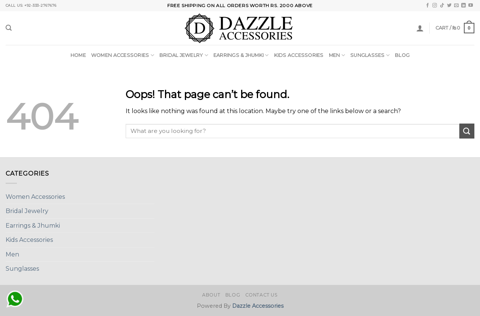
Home (78, 55)
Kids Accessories (299, 55)
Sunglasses (370, 55)
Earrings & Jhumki (241, 55)
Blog (402, 55)
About (211, 295)
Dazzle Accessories (258, 306)
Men (337, 55)
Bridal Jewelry (183, 55)
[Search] (9, 28)
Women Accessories (122, 55)
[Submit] (466, 131)
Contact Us (261, 295)
